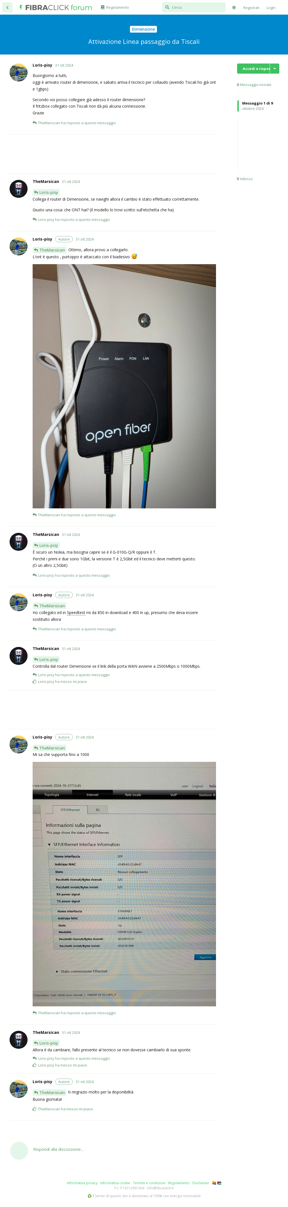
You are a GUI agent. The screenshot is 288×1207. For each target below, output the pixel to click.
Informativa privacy (82, 1183)
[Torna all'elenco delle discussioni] (7, 7)
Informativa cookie (115, 1183)
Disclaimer (200, 1183)
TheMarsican (52, 250)
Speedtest (76, 612)
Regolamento (179, 1183)
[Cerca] (194, 7)
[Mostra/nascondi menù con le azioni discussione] (274, 69)
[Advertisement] (124, 154)
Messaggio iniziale (254, 84)
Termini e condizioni (149, 1183)
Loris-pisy (48, 192)
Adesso (245, 178)
